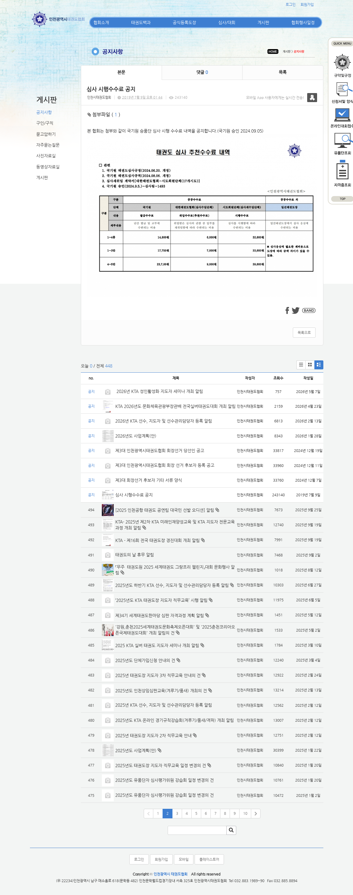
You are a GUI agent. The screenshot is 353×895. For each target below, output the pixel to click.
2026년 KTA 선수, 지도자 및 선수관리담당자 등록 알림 (163, 420)
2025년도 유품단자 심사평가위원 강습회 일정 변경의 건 (164, 780)
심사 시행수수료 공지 (134, 494)
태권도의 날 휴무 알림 (134, 554)
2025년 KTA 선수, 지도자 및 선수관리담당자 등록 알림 (163, 705)
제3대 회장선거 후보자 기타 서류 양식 (148, 480)
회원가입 (307, 4)
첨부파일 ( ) (103, 114)
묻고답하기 (46, 134)
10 (245, 813)
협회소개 (101, 22)
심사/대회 (226, 22)
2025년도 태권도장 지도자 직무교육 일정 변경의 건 (160, 765)
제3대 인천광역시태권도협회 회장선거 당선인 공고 (159, 450)
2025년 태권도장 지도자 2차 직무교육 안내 (153, 735)
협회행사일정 (303, 22)
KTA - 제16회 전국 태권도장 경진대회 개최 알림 (157, 540)
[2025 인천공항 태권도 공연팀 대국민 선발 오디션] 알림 (164, 510)
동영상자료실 (48, 166)
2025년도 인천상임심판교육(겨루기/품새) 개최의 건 (161, 690)
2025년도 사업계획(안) (135, 750)
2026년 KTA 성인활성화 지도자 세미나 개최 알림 (159, 391)
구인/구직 (44, 123)
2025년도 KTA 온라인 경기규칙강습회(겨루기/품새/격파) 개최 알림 (174, 720)
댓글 (202, 72)
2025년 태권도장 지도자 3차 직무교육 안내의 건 (158, 675)
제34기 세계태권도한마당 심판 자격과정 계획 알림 (159, 615)
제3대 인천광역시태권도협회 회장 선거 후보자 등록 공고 (164, 465)
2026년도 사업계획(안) (135, 435)
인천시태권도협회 (99, 97)
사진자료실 (46, 155)
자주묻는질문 (48, 144)
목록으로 (304, 332)
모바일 (184, 859)
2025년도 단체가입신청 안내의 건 (145, 660)
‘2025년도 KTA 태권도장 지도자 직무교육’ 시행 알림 (161, 600)
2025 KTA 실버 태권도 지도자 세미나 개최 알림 (157, 645)
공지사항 (44, 112)
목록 (283, 72)
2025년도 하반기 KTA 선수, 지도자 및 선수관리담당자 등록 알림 (172, 585)
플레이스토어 (209, 859)
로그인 (291, 4)
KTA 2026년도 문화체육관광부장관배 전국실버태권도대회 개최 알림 (175, 406)
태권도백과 (141, 22)
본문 (121, 72)
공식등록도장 (184, 22)
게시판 (263, 22)
